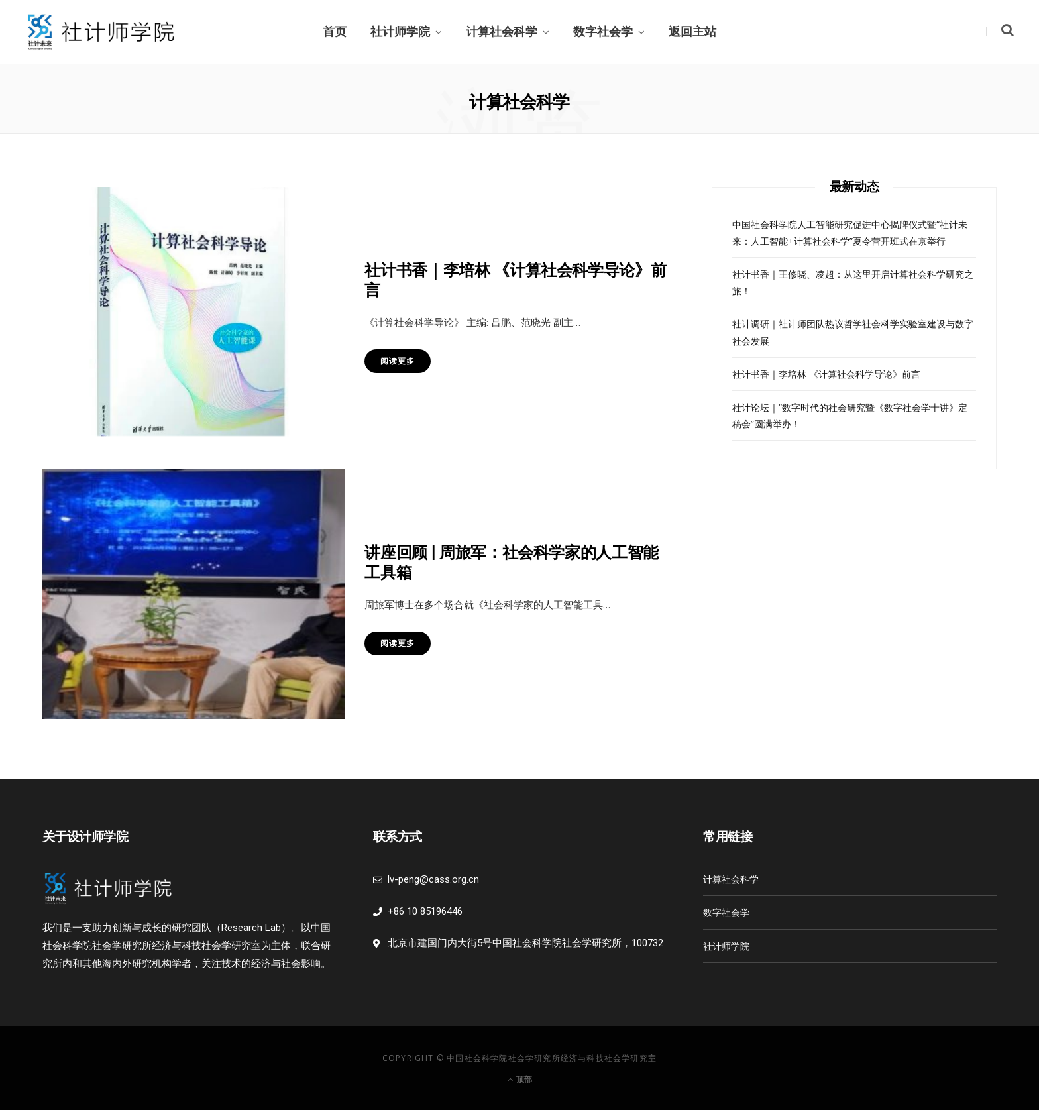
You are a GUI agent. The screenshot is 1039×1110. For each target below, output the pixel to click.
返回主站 (692, 31)
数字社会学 (603, 31)
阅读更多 (397, 360)
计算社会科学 (501, 31)
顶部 (520, 1079)
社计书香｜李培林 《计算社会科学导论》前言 (826, 374)
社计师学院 (400, 31)
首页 (335, 31)
